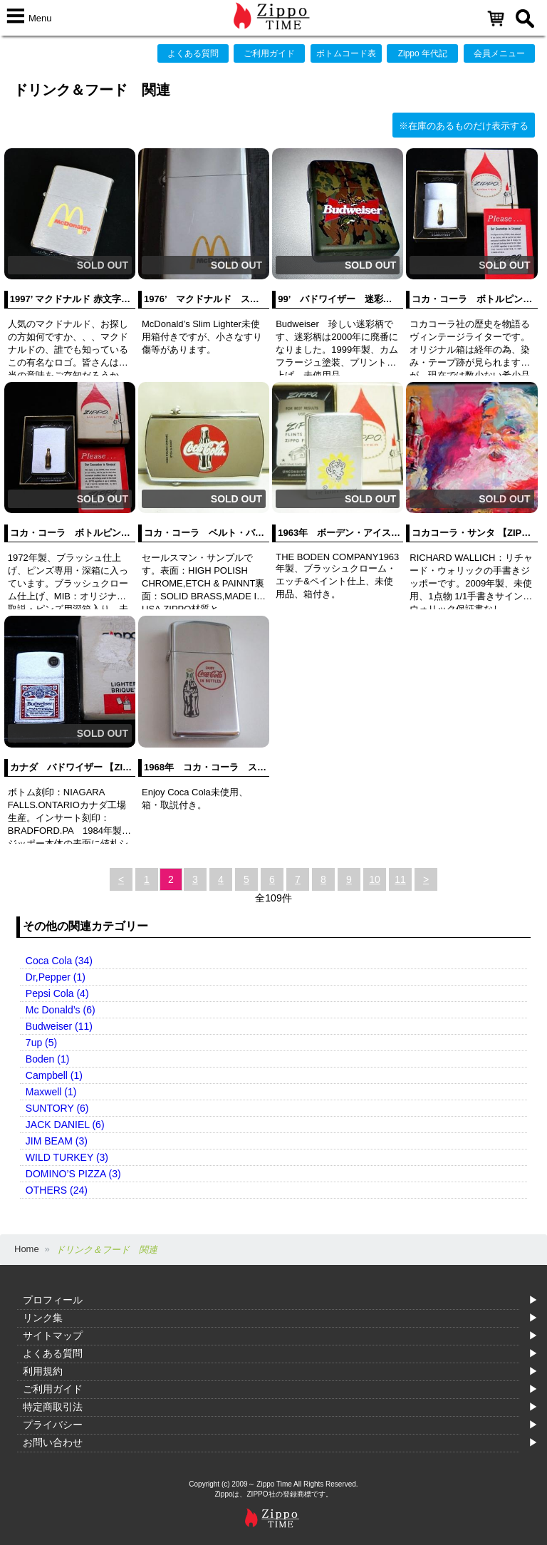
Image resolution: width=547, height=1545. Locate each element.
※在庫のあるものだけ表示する (463, 125)
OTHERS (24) (57, 1190)
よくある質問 (193, 53)
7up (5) (41, 1042)
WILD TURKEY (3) (67, 1157)
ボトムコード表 (346, 53)
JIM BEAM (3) (57, 1141)
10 (374, 879)
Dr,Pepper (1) (55, 977)
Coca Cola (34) (59, 960)
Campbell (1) (54, 1075)
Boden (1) (47, 1059)
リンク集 (43, 1317)
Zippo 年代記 (422, 53)
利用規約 (43, 1371)
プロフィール (53, 1300)
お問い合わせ (53, 1442)
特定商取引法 (53, 1406)
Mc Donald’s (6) (60, 1010)
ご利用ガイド (269, 53)
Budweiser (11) (59, 1026)
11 (400, 879)
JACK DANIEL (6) (65, 1124)
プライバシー (53, 1424)
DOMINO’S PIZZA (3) (73, 1173)
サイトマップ (53, 1335)
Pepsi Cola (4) (57, 993)
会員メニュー (499, 53)
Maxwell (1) (51, 1091)
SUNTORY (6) (57, 1108)
